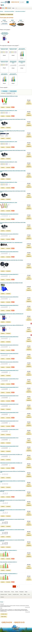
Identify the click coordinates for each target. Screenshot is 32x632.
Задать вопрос (3, 616)
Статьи (21, 594)
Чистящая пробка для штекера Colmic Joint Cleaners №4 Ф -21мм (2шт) (12, 151)
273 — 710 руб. (12, 23)
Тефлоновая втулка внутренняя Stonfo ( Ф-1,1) (9, 370)
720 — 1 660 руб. (4, 22)
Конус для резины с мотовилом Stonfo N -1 (8, 550)
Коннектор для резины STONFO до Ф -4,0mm (9, 96)
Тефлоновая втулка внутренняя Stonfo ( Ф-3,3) (9, 429)
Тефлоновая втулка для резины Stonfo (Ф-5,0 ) (9, 361)
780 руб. (4, 36)
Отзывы (12, 591)
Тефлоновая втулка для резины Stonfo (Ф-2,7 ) (9, 274)
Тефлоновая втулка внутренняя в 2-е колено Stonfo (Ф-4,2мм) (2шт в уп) (12, 520)
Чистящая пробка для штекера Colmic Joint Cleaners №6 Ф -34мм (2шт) (12, 191)
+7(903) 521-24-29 (19, 622)
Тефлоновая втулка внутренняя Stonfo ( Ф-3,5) (9, 446)
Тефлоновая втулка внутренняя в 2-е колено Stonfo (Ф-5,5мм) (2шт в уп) (12, 540)
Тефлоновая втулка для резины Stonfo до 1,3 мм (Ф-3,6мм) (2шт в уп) (12, 472)
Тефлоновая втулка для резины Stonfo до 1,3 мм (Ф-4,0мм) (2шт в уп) (12, 481)
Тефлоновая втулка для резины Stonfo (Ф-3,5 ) (9, 336)
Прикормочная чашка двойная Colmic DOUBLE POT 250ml (11, 282)
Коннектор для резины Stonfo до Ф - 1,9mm (4, 49)
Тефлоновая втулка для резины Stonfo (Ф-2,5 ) (9, 251)
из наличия (5, 91)
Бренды (25, 594)
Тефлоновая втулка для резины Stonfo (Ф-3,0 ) (9, 296)
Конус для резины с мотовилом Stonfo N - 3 (8, 573)
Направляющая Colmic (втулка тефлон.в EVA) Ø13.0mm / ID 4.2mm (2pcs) (11, 326)
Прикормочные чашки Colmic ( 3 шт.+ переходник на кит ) (11, 242)
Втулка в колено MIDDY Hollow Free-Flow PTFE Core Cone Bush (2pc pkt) (12, 131)
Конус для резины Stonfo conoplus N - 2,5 (13, 74)
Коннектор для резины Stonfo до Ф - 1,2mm (13, 49)
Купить (29, 101)
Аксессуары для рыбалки (9, 11)
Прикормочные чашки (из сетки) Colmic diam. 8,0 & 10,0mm (11, 260)
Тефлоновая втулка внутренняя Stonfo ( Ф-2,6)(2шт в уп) (11, 462)
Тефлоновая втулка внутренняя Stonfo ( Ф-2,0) (13, 62)
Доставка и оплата (4, 594)
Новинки (16, 591)
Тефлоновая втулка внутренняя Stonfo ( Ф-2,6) (9, 404)
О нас (29, 594)
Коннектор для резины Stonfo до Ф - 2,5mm (4, 61)
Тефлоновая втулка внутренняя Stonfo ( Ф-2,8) (9, 412)
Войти (13, 8)
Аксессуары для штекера (20, 11)
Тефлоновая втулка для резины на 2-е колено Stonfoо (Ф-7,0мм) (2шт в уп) (12, 510)
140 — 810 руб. (21, 23)
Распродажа (21, 591)
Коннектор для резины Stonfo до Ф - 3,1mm (8, 202)
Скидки (26, 591)
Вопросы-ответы (7, 591)
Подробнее (29, 103)
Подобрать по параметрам (6, 14)
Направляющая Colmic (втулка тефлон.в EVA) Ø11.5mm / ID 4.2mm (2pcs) (11, 314)
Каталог (1, 11)
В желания (8, 107)
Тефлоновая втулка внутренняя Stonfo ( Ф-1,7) (22, 62)
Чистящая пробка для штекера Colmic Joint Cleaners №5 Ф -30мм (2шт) (12, 171)
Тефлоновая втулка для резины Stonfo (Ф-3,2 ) (9, 305)
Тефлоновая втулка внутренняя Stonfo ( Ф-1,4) (9, 378)
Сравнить (2, 107)
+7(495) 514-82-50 (6, 622)
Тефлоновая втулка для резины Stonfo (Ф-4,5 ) (9, 353)
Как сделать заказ (16, 594)
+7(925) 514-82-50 (15, 2)
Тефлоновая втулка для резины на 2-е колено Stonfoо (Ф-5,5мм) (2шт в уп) (12, 491)
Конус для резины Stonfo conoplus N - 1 (4, 74)
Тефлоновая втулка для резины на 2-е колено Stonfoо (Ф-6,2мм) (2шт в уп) (12, 500)
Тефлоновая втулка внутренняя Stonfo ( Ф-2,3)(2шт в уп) (11, 454)
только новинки (13, 91)
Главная (1, 591)
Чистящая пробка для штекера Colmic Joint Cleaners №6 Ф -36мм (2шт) (12, 223)
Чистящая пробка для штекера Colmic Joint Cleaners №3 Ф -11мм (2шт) (12, 120)
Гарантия (9, 594)
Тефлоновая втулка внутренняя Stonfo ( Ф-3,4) (9, 437)
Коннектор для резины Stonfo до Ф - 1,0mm (8, 110)
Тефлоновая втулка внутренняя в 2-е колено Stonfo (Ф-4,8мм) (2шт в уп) (12, 530)
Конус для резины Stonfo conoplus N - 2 (21, 49)
